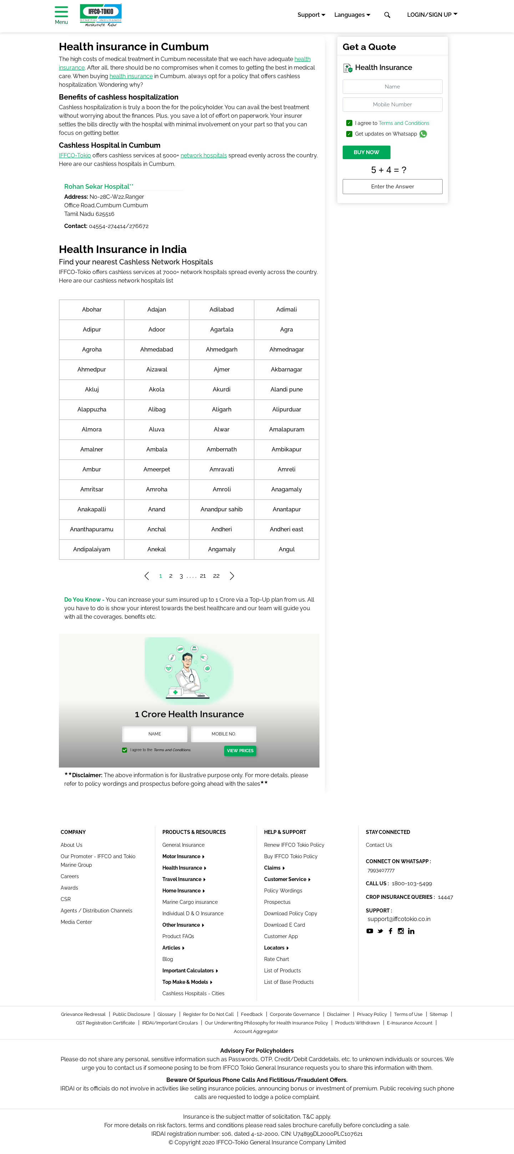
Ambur (91, 469)
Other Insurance (181, 925)
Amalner (91, 449)
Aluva (157, 429)
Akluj (92, 389)
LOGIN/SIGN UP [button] (429, 14)
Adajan (156, 309)
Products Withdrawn (358, 1023)
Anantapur (287, 509)
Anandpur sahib (222, 509)
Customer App (281, 936)
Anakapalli (91, 509)
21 (203, 575)
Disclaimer (339, 1014)
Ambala (156, 449)
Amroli (222, 489)
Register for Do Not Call (209, 1014)
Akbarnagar (286, 369)
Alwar (222, 429)
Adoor (156, 329)
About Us (71, 845)
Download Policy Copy (290, 913)
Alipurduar (286, 409)
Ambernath (222, 449)
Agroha (92, 349)
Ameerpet (156, 469)
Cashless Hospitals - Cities (193, 993)
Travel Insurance (182, 879)
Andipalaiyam (91, 549)
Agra (286, 329)
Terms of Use (409, 1014)
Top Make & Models (185, 982)
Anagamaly (286, 489)
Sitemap (439, 1014)
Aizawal (156, 369)
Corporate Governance (295, 1014)
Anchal (156, 529)
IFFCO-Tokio (75, 155)
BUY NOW (366, 152)
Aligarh (221, 409)
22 (216, 575)
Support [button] (309, 14)
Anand (156, 509)
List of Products (282, 970)
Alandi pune (287, 389)
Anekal (156, 549)
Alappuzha (91, 409)
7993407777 (381, 870)
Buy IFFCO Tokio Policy (291, 856)
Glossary (167, 1014)
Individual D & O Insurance (192, 913)
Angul (287, 549)
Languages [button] (349, 14)
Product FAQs (178, 936)
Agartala (221, 329)
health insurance (131, 76)
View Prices (240, 750)
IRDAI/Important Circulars (170, 1023)
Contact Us (379, 845)
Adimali (286, 309)
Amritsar (92, 489)
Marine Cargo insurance (190, 902)
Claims (273, 868)
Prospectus (277, 902)
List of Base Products (289, 982)
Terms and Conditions (404, 123)
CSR (66, 899)
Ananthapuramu (92, 529)
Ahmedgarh (221, 349)
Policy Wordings (283, 891)
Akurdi (222, 389)
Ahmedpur (91, 369)
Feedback (252, 1014)
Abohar (92, 309)
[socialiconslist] (370, 930)
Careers (70, 876)
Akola (157, 389)
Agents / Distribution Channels (96, 910)
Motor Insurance (181, 856)
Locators (275, 948)
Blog (167, 959)
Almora (92, 429)
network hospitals (204, 155)
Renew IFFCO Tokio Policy (294, 845)
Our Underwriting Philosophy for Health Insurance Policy (267, 1023)
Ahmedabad (156, 349)
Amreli (287, 469)
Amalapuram (286, 429)
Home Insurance (182, 891)
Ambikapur (287, 449)
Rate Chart (276, 959)
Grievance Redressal (84, 1014)
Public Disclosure (132, 1014)
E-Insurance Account (410, 1023)
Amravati (222, 469)
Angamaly (222, 549)
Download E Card (284, 925)
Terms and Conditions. (172, 750)
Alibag (157, 409)
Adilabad (222, 309)
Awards (69, 888)
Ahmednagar (286, 349)
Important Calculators (188, 970)
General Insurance (183, 845)
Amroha (156, 489)
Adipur (92, 329)
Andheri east (286, 529)
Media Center (76, 922)
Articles (171, 948)
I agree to (392, 123)
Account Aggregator (256, 1031)
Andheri (221, 529)
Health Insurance (182, 868)
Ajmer (222, 369)
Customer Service (285, 879)
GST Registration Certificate (106, 1023)
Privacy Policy (372, 1014)
